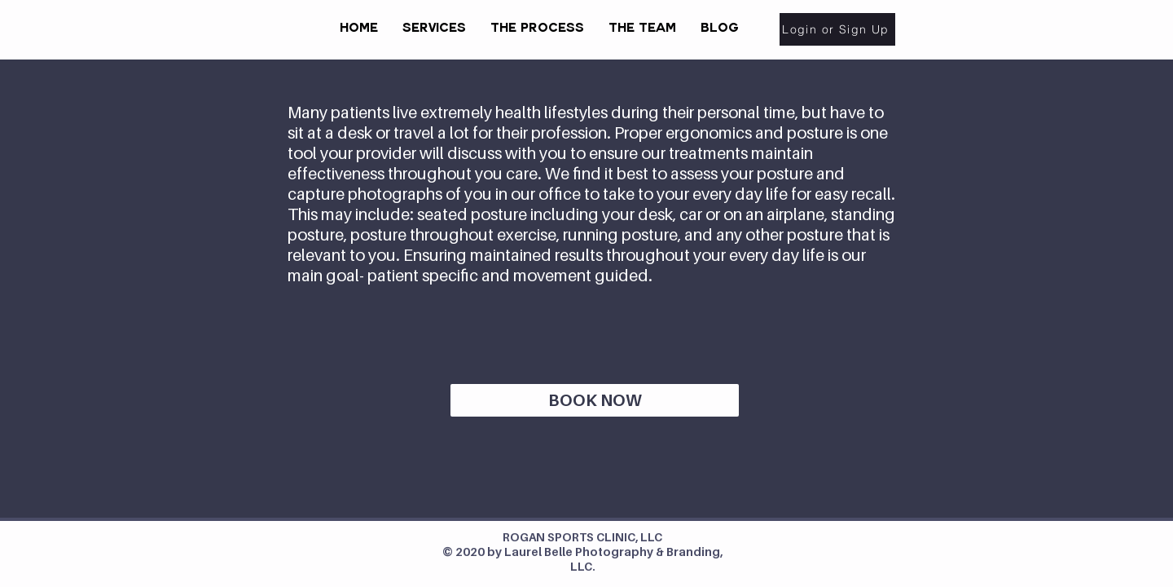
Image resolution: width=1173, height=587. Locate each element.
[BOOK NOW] (594, 400)
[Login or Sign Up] (837, 29)
